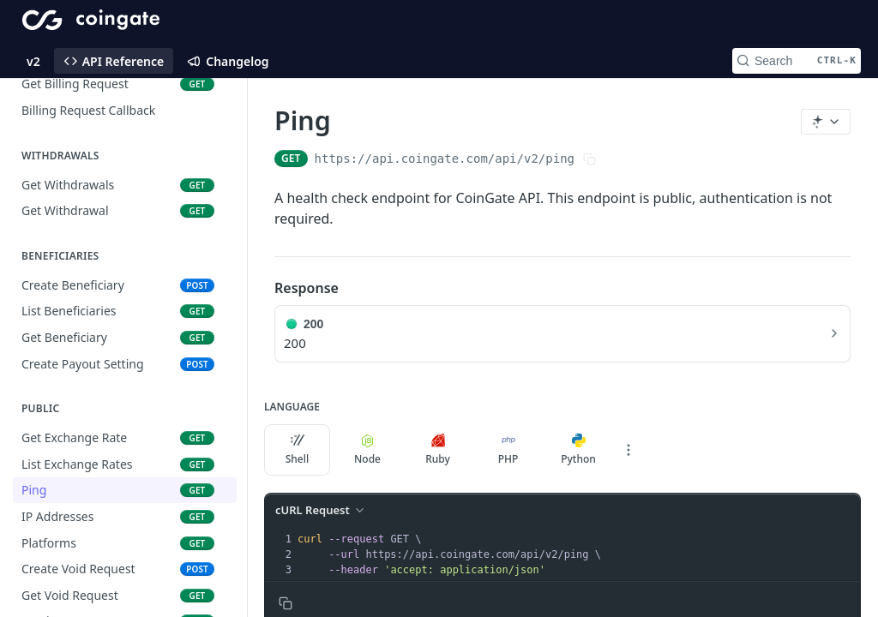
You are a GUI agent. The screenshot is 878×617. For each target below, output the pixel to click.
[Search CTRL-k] (796, 61)
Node (367, 450)
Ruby (437, 450)
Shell (298, 450)
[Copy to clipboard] (286, 603)
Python (578, 450)
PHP (508, 450)
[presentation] (577, 554)
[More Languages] (628, 450)
